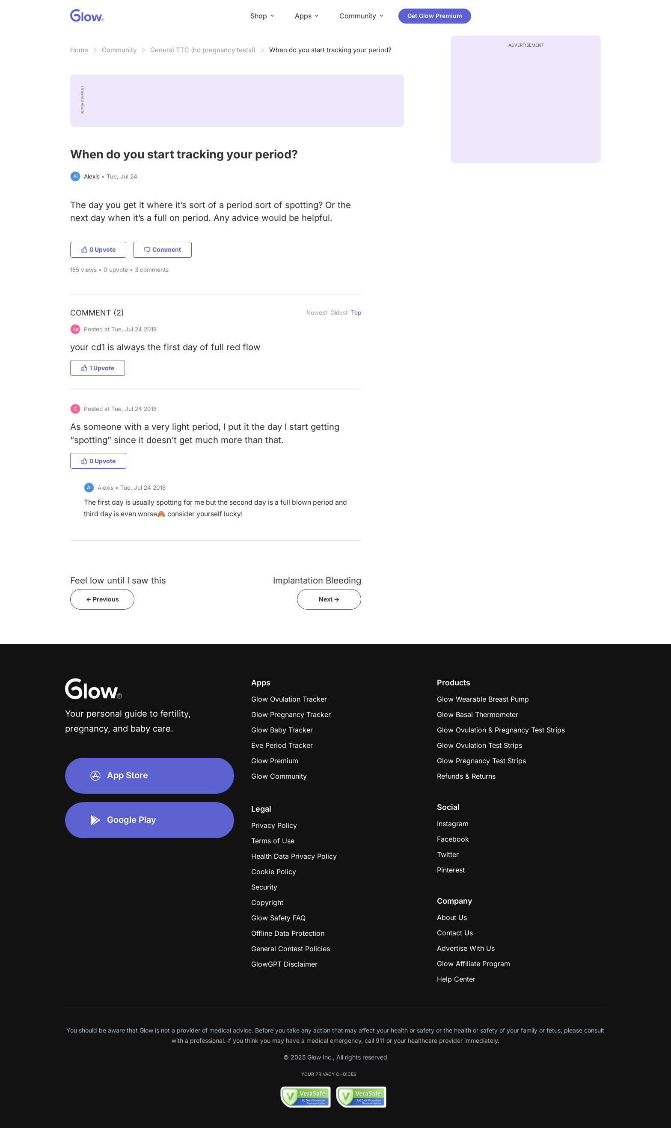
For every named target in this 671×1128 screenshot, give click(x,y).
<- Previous (102, 599)
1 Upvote (97, 368)
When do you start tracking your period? (330, 50)
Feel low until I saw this (118, 580)
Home (79, 50)
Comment (162, 249)
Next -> (329, 599)
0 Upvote (98, 249)
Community (119, 50)
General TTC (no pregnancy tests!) (202, 50)
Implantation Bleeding (317, 580)
